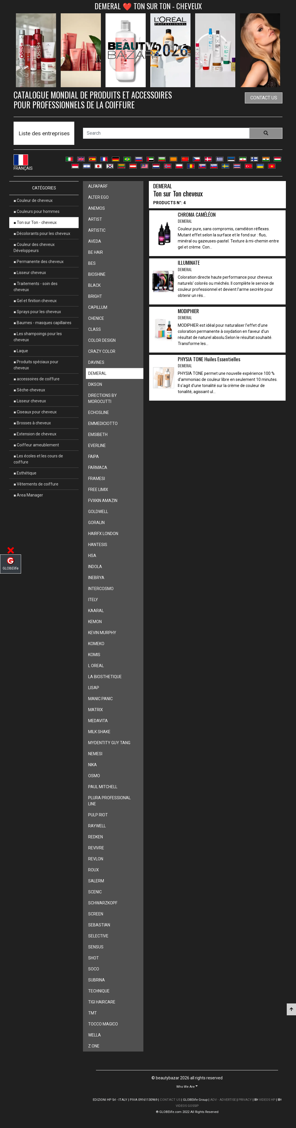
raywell (97, 826)
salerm (96, 881)
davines (96, 362)
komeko (96, 643)
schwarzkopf (102, 903)
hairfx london (103, 533)
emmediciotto (103, 423)
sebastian (99, 925)
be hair (95, 252)
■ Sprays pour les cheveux (37, 311)
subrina (96, 980)
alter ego (98, 197)
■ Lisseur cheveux (30, 272)
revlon (95, 859)
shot (93, 958)
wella (94, 1035)
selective (98, 936)
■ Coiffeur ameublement (36, 445)
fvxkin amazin (102, 500)
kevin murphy (102, 632)
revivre (96, 848)
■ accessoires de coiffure (37, 379)
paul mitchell (102, 786)
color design (102, 340)
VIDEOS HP (264, 1100)
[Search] (166, 133)
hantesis (97, 544)
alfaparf (98, 186)
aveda (94, 241)
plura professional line (109, 800)
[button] (187, 1086)
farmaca (97, 467)
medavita (98, 720)
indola (95, 566)
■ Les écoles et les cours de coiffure (38, 459)
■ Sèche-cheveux (29, 390)
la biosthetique (105, 676)
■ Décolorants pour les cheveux (42, 233)
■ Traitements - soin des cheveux (36, 286)
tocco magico (103, 1024)
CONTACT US (170, 1100)
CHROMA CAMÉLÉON (197, 217)
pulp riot (98, 815)
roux (93, 870)
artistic (97, 230)
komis (94, 654)
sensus (95, 947)
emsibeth (98, 434)
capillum (97, 307)
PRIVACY (245, 1100)
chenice (96, 318)
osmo (94, 775)
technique (99, 991)
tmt (92, 1013)
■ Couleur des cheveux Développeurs (34, 247)
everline (97, 445)
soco (93, 969)
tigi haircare (101, 1002)
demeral (97, 373)
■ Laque (21, 350)
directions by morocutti (102, 398)
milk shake (99, 731)
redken (95, 837)
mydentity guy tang (109, 742)
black (94, 285)
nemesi (95, 753)
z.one (93, 1046)
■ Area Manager (28, 495)
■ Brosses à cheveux (32, 423)
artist (95, 219)
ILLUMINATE (189, 266)
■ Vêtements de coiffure (36, 484)
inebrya (96, 577)
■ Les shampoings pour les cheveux (38, 336)
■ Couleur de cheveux (33, 200)
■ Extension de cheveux (35, 434)
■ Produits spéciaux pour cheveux (36, 364)
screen (95, 914)
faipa (93, 456)
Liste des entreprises (44, 133)
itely (93, 599)
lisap (93, 687)
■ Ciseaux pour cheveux (35, 412)
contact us (263, 98)
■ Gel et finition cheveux (35, 300)
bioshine (97, 274)
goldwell (98, 511)
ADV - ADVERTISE (223, 1100)
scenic (95, 892)
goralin (96, 522)
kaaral (96, 610)
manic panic (100, 698)
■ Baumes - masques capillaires (42, 322)
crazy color (101, 351)
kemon (95, 621)
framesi (96, 478)
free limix (98, 489)
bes (92, 263)
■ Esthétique (25, 473)
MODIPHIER (188, 314)
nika (92, 764)
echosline (98, 412)
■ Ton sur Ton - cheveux (35, 222)
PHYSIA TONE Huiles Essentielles (209, 362)
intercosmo (101, 588)
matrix (95, 709)
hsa (92, 555)
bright (95, 296)
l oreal (96, 665)
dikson (95, 384)
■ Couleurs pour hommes (37, 211)
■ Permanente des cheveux (39, 261)
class (94, 329)
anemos (96, 208)
